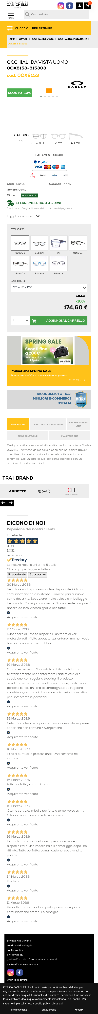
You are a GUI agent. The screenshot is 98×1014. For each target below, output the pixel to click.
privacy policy (15, 955)
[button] (41, 96)
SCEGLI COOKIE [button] (49, 1010)
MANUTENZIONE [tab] (69, 436)
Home (11, 39)
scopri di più (77, 380)
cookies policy (15, 950)
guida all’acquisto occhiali (22, 964)
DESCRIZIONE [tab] (18, 425)
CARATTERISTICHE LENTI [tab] (78, 424)
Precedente (17, 574)
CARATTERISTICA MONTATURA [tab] (48, 425)
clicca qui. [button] (57, 1003)
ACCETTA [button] (79, 1010)
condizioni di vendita (19, 941)
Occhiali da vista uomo (72, 39)
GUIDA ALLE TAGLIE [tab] (28, 436)
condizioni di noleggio (19, 946)
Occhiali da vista (43, 39)
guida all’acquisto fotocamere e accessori (32, 959)
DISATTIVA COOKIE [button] (19, 1010)
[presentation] (3, 503)
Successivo (37, 574)
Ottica (23, 39)
